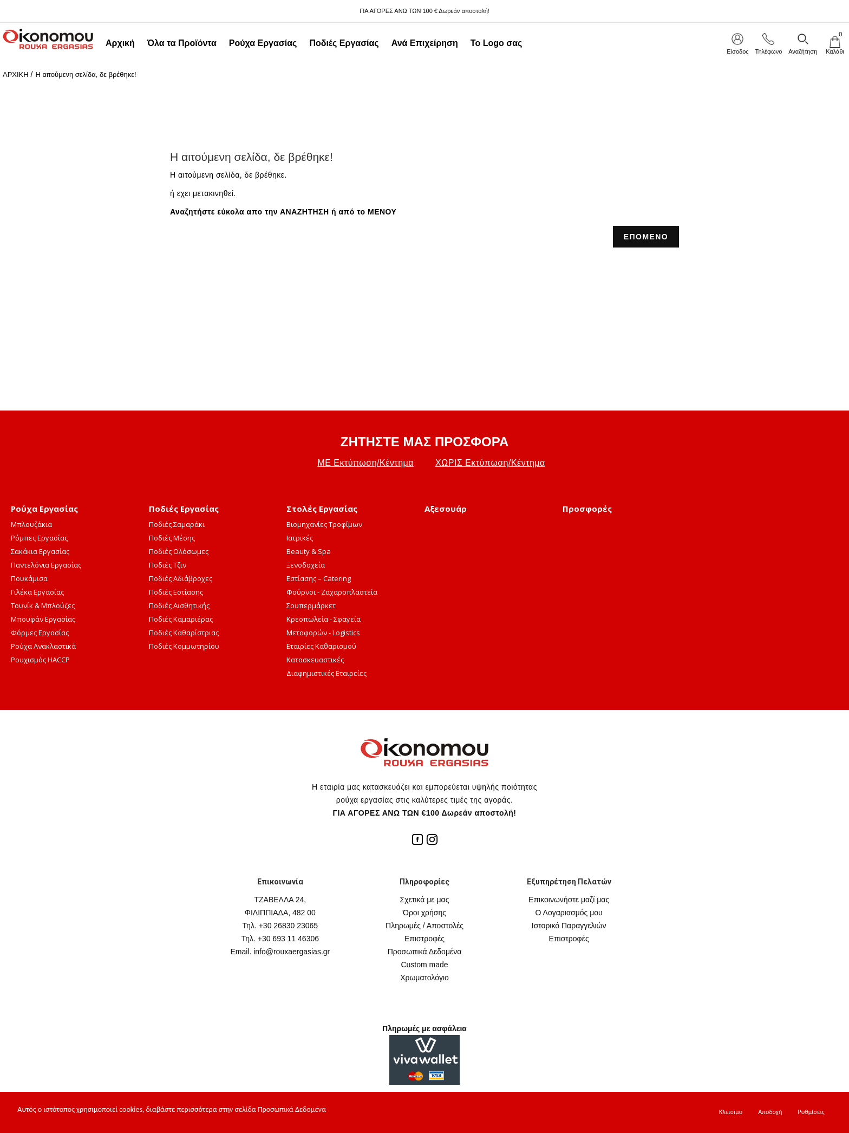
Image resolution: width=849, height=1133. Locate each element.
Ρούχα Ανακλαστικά (43, 646)
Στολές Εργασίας (321, 508)
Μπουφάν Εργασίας (43, 619)
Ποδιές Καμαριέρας (181, 619)
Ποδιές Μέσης (172, 538)
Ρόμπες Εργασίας (39, 538)
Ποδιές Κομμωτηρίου (184, 646)
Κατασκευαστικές (315, 660)
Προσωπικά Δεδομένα (425, 951)
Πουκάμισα (29, 578)
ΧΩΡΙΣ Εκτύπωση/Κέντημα (490, 462)
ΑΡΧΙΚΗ (16, 74)
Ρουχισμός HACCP (40, 660)
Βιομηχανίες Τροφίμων (324, 524)
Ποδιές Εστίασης (176, 592)
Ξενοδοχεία (305, 565)
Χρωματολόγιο (424, 977)
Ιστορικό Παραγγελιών (569, 925)
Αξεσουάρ (445, 508)
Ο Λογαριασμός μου (569, 912)
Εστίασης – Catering (318, 578)
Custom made (424, 964)
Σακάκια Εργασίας (40, 551)
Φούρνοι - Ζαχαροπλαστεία (331, 592)
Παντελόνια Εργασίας (46, 565)
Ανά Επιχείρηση (424, 43)
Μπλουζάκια (31, 524)
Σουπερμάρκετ (311, 605)
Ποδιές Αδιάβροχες (180, 578)
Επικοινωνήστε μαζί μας (568, 899)
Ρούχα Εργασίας (263, 43)
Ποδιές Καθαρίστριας (184, 632)
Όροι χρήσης (424, 912)
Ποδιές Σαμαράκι (177, 524)
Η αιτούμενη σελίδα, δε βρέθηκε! (85, 74)
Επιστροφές (424, 938)
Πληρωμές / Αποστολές (424, 925)
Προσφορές (587, 508)
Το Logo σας (496, 43)
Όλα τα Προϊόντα (182, 43)
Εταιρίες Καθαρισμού (321, 646)
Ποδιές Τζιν (167, 565)
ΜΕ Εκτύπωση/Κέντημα (365, 462)
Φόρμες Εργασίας (40, 632)
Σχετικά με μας (424, 899)
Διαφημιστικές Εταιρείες (326, 673)
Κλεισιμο (730, 1112)
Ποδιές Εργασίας (343, 43)
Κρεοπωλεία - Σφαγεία (323, 619)
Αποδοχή (770, 1112)
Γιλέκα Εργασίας (37, 592)
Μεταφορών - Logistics (323, 632)
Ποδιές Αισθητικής (179, 605)
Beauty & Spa (308, 551)
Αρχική (120, 43)
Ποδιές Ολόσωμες (178, 551)
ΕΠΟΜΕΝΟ (646, 236)
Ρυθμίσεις (811, 1112)
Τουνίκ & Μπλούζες (43, 605)
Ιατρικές (299, 538)
